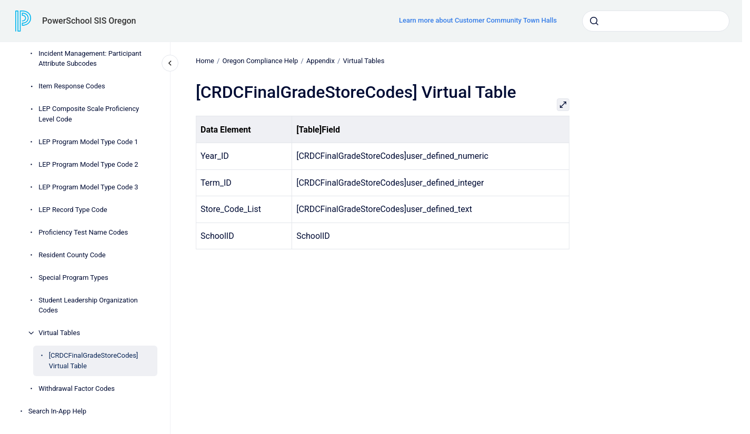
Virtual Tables (59, 333)
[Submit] (594, 21)
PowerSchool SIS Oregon (89, 21)
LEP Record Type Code (72, 210)
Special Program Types (73, 277)
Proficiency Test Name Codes (83, 232)
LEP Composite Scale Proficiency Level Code (88, 114)
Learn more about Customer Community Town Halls (478, 20)
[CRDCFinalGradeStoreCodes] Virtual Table (93, 360)
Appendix (320, 61)
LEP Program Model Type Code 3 (88, 187)
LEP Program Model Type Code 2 (88, 164)
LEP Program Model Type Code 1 (88, 142)
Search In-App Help (57, 411)
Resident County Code (72, 255)
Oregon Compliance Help (260, 61)
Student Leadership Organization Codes (88, 305)
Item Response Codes (71, 86)
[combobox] (656, 21)
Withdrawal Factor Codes (76, 388)
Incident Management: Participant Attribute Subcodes (90, 58)
